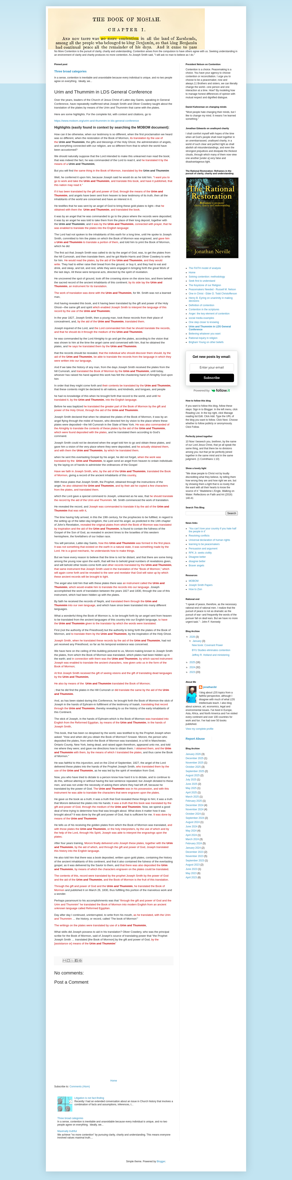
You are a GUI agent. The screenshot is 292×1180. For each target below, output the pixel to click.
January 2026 (193, 754)
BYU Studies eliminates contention (211, 650)
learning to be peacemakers (204, 544)
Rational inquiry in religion (203, 338)
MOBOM (194, 580)
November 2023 (194, 856)
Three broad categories (70, 71)
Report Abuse (195, 738)
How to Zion (195, 589)
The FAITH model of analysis (205, 268)
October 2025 (193, 766)
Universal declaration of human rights (209, 540)
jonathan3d (209, 687)
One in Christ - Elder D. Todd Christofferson (213, 293)
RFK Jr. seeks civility (200, 552)
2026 (193, 636)
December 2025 (194, 758)
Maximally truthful (67, 1131)
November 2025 (194, 762)
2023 (193, 672)
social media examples (201, 318)
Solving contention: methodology (207, 276)
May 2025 (191, 788)
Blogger (161, 1161)
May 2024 (191, 830)
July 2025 (191, 779)
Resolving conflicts (199, 535)
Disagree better (197, 556)
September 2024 (195, 818)
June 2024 (191, 826)
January (197, 641)
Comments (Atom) (79, 1086)
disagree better (197, 561)
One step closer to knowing (204, 322)
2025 (193, 662)
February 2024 (194, 843)
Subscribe (212, 378)
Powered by (212, 390)
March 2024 (192, 839)
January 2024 (193, 847)
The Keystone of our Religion (205, 285)
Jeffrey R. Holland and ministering (210, 655)
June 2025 (191, 783)
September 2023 (195, 860)
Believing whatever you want (204, 333)
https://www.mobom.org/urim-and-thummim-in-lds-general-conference (96, 120)
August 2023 (193, 864)
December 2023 (194, 852)
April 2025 (191, 792)
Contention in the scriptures (204, 309)
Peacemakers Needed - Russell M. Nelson (212, 289)
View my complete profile (199, 728)
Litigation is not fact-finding (89, 1098)
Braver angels (196, 565)
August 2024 (193, 822)
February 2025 (194, 800)
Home (113, 1080)
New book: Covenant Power (207, 645)
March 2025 (192, 796)
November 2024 (194, 809)
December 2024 (194, 805)
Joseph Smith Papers (201, 585)
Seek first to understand (202, 280)
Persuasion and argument (203, 548)
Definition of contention (201, 305)
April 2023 (191, 877)
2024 (193, 667)
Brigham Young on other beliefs (206, 342)
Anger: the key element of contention (209, 313)
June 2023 (191, 869)
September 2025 (195, 771)
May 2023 (191, 873)
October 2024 (193, 813)
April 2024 (191, 835)
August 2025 (193, 775)
